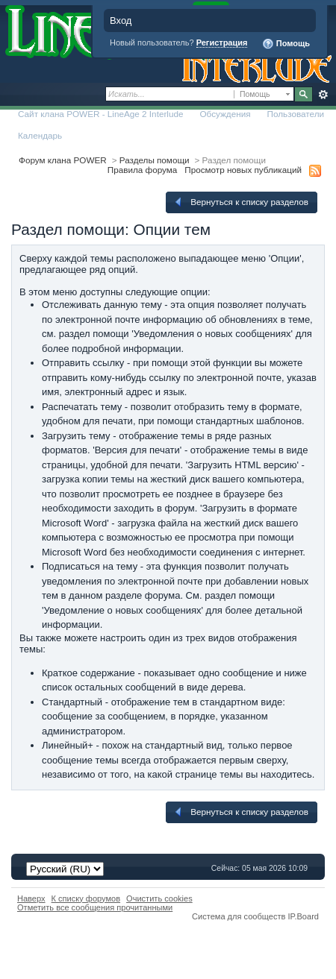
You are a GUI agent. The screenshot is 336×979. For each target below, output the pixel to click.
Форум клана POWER (63, 160)
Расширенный (323, 94)
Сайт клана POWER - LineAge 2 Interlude (100, 114)
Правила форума (142, 169)
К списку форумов (86, 898)
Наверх (31, 898)
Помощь (286, 44)
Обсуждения (224, 114)
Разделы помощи (154, 160)
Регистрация (222, 42)
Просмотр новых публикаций (243, 169)
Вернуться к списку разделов (240, 202)
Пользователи (296, 114)
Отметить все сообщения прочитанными (94, 907)
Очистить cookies (159, 898)
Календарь (40, 135)
